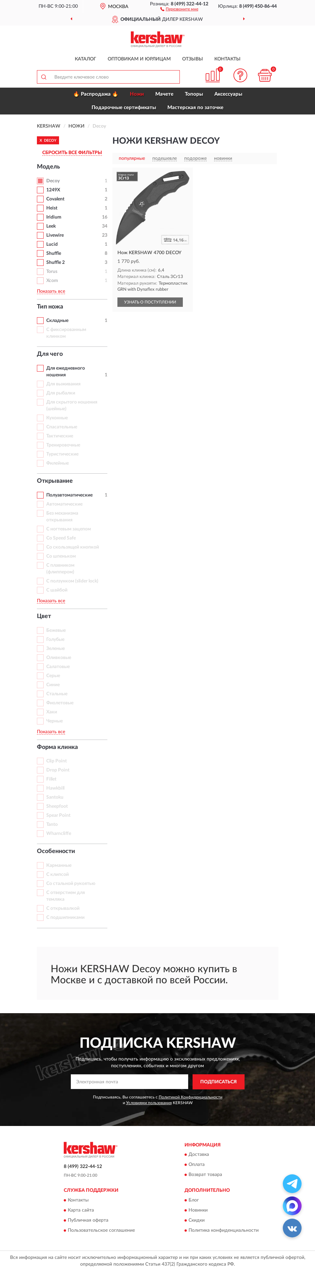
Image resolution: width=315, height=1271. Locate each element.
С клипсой (57, 874)
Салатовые (58, 666)
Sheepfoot (57, 806)
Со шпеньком (61, 556)
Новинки (198, 1210)
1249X (53, 190)
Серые (53, 675)
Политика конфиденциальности (224, 1230)
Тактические (59, 436)
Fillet (51, 779)
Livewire (55, 235)
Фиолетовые (59, 703)
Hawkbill (55, 788)
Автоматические (64, 504)
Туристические (62, 454)
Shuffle (53, 253)
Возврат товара (205, 1175)
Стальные (56, 694)
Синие (53, 684)
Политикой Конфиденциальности (190, 1097)
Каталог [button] (85, 59)
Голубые (55, 639)
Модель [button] (48, 167)
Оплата (197, 1165)
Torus (51, 271)
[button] (179, 9)
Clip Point (56, 761)
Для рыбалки (60, 393)
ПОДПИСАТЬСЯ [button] (218, 1082)
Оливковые (58, 657)
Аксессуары (228, 94)
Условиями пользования (149, 1103)
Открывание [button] (55, 481)
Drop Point (57, 770)
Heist (51, 208)
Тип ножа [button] (50, 307)
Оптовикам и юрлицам (139, 59)
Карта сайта (81, 1210)
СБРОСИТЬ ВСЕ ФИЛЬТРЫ (72, 152)
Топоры (194, 94)
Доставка (199, 1154)
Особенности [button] (56, 851)
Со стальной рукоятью (70, 883)
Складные (57, 320)
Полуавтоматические (69, 495)
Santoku (54, 797)
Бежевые (56, 630)
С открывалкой (63, 908)
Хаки (51, 712)
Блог (194, 1200)
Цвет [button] (44, 616)
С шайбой (56, 590)
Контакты (227, 59)
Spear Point (58, 815)
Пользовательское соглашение (101, 1230)
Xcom (52, 280)
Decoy (53, 181)
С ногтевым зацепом (68, 529)
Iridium (53, 217)
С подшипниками (65, 917)
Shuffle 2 (55, 262)
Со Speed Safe (61, 538)
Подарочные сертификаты (124, 107)
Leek (51, 226)
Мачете (164, 94)
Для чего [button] (50, 354)
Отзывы (192, 59)
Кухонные (57, 418)
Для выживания (63, 384)
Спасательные (61, 427)
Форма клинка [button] (57, 747)
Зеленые (55, 648)
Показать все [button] (51, 291)
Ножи (137, 94)
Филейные (57, 463)
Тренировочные (63, 445)
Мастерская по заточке (195, 107)
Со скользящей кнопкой (72, 547)
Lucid (52, 244)
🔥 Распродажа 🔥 (95, 94)
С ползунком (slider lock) (72, 581)
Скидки (197, 1220)
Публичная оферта (88, 1220)
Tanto (52, 824)
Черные (54, 721)
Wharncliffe (58, 833)
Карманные (58, 865)
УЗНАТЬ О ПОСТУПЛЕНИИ (150, 302)
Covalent (55, 199)
